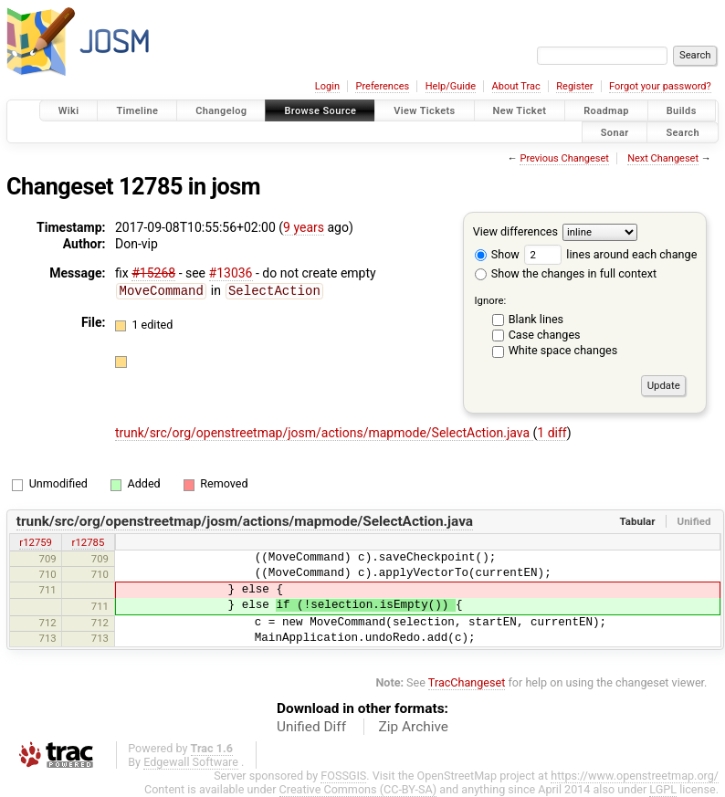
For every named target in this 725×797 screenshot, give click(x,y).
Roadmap (606, 111)
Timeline (137, 111)
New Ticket (520, 111)
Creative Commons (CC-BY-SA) (358, 789)
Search (682, 132)
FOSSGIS (343, 775)
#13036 (231, 273)
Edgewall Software (190, 762)
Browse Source (320, 111)
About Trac (516, 86)
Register (574, 86)
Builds (682, 111)
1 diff (552, 432)
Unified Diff (311, 726)
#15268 (153, 273)
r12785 (88, 542)
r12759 (35, 542)
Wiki (68, 111)
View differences (515, 231)
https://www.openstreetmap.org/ (635, 775)
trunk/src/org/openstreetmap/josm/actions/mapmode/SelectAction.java (324, 432)
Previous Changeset (564, 158)
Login (327, 86)
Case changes (545, 334)
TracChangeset (467, 682)
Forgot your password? (660, 86)
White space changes (563, 350)
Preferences (382, 86)
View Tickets (424, 111)
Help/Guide (451, 86)
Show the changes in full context (566, 273)
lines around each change (610, 254)
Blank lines (536, 319)
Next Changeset (663, 158)
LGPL (663, 789)
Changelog (221, 111)
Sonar (615, 132)
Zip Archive (413, 726)
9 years (303, 227)
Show (497, 254)
